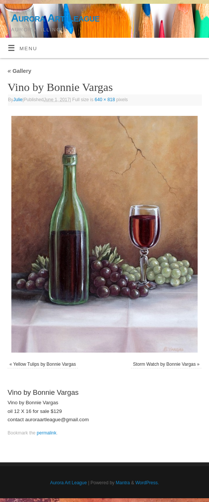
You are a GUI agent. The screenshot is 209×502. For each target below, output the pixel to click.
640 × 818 (105, 99)
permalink (46, 433)
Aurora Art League (55, 18)
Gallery (19, 71)
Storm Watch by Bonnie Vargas (164, 364)
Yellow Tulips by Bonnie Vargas (44, 364)
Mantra (123, 482)
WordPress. (147, 482)
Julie (18, 99)
